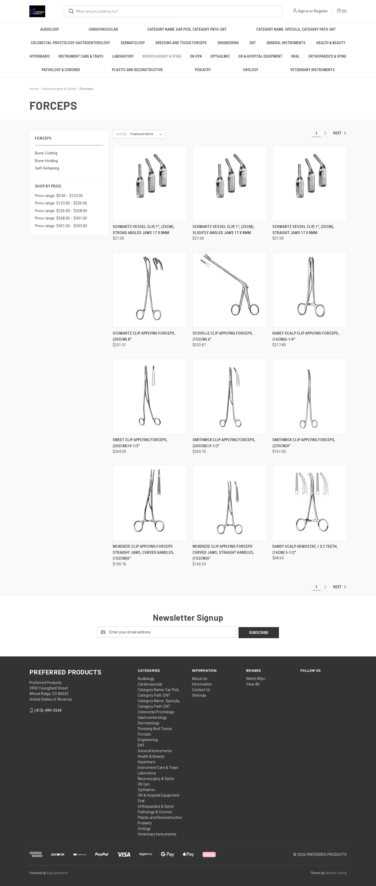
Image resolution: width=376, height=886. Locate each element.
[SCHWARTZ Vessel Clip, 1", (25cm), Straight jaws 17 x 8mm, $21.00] (309, 183)
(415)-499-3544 (47, 709)
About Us (199, 678)
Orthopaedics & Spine (327, 56)
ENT (253, 43)
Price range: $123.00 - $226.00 (61, 203)
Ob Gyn (196, 56)
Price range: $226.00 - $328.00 (61, 210)
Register (321, 11)
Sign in (303, 11)
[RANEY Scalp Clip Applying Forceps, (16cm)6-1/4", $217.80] (309, 289)
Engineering (228, 43)
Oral (295, 56)
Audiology (49, 29)
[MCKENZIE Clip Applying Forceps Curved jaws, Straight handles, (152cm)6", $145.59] (230, 503)
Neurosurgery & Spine (161, 56)
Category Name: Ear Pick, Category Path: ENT (187, 29)
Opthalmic (220, 56)
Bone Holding (46, 160)
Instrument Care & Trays (80, 56)
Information (202, 684)
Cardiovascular (103, 29)
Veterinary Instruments (312, 70)
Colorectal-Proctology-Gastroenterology (70, 43)
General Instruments (286, 43)
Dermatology (133, 43)
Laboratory (123, 56)
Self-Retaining (47, 168)
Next (339, 133)
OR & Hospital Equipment (260, 56)
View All (252, 684)
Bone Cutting (46, 153)
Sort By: (121, 134)
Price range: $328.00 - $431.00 (61, 218)
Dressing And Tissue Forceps (181, 43)
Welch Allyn (255, 678)
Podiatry (203, 70)
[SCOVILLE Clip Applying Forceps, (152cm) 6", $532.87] (230, 289)
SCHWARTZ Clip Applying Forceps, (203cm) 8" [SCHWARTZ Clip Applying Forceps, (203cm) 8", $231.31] (144, 336)
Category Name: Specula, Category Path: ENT (296, 29)
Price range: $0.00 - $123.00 (59, 195)
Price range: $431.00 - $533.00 (61, 225)
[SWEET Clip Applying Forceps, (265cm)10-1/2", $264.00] (150, 396)
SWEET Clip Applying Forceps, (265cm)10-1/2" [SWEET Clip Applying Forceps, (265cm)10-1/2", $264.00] (140, 442)
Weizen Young (336, 872)
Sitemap (199, 695)
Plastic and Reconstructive (137, 70)
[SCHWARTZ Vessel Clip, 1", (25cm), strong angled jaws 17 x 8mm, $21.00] (150, 183)
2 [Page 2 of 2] (325, 133)
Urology (250, 70)
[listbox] (147, 134)
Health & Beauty (330, 43)
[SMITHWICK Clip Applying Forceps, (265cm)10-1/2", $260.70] (230, 396)
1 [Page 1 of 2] (316, 133)
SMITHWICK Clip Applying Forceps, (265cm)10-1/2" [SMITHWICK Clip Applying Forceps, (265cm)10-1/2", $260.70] (223, 442)
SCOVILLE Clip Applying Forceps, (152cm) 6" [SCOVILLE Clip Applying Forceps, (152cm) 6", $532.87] (222, 336)
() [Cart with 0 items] (342, 10)
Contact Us (201, 689)
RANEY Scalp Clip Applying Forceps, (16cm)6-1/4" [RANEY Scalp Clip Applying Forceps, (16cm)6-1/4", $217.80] (305, 336)
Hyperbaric (40, 56)
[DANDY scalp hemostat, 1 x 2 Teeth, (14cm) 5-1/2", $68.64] (309, 503)
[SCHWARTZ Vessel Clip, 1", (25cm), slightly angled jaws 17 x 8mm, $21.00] (230, 183)
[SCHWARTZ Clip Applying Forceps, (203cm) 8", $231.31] (150, 289)
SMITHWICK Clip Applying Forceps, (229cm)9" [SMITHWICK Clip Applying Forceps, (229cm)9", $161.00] (303, 442)
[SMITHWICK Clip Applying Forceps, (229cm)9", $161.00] (309, 396)
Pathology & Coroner (61, 70)
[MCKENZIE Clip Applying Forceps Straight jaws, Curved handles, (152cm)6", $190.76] (150, 503)
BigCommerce (57, 872)
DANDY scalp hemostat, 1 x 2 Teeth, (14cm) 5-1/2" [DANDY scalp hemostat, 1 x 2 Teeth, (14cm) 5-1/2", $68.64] (305, 549)
